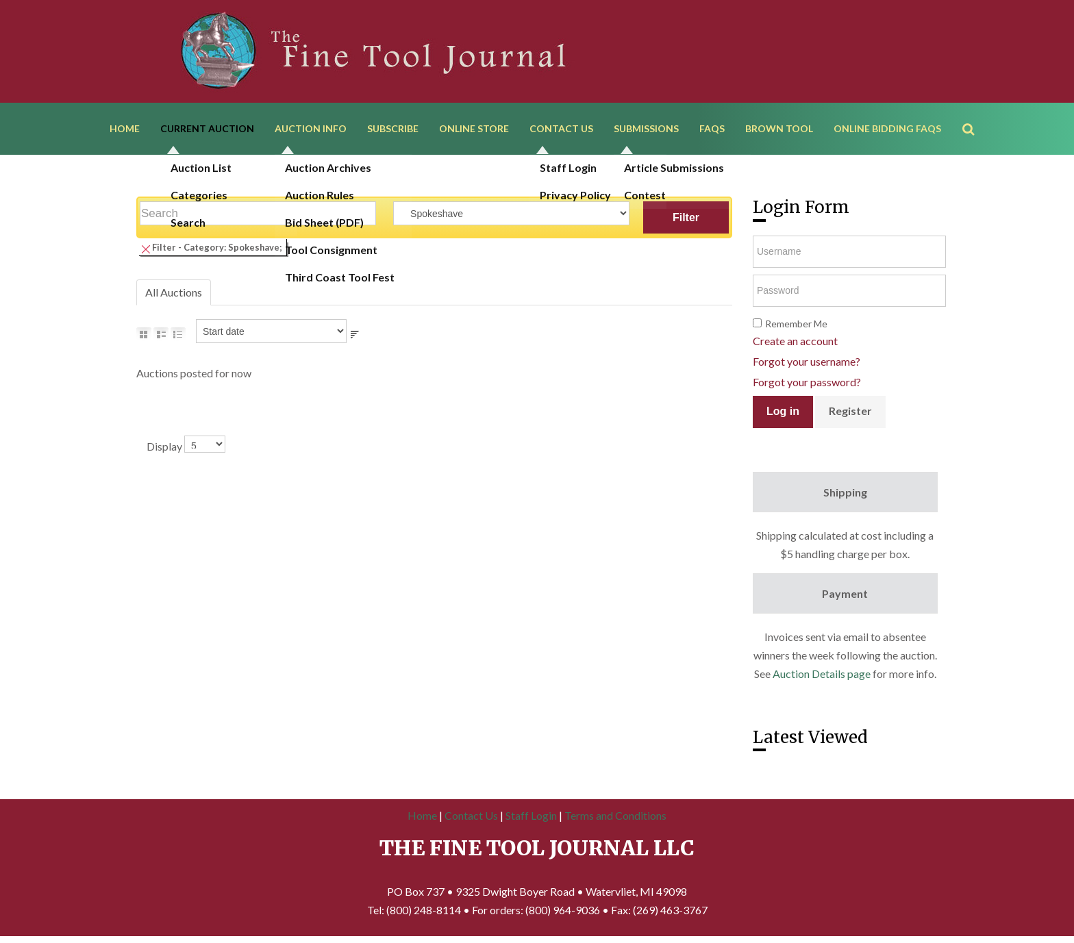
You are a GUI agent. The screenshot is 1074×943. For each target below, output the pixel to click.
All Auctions (173, 292)
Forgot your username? (806, 361)
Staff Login (531, 815)
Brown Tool (779, 128)
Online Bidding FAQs (887, 128)
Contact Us (561, 128)
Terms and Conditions (615, 815)
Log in (782, 411)
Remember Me (796, 323)
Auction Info (311, 128)
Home (125, 128)
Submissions (646, 128)
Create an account (795, 340)
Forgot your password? (807, 381)
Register (850, 410)
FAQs (712, 128)
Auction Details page (822, 673)
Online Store (474, 128)
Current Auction (207, 128)
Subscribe (393, 128)
